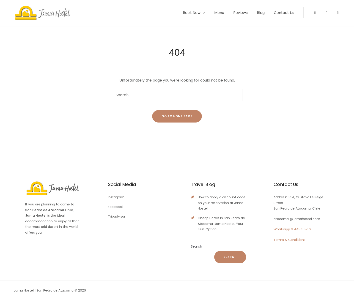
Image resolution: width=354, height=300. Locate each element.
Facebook (115, 207)
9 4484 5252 (301, 229)
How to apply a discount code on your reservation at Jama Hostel (221, 203)
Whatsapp (282, 229)
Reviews (240, 12)
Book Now (191, 12)
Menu (219, 12)
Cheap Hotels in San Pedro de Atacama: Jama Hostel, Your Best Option (221, 224)
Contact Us (284, 12)
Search (196, 246)
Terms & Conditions (289, 239)
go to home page (177, 116)
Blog (261, 12)
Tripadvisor (116, 216)
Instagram (116, 197)
